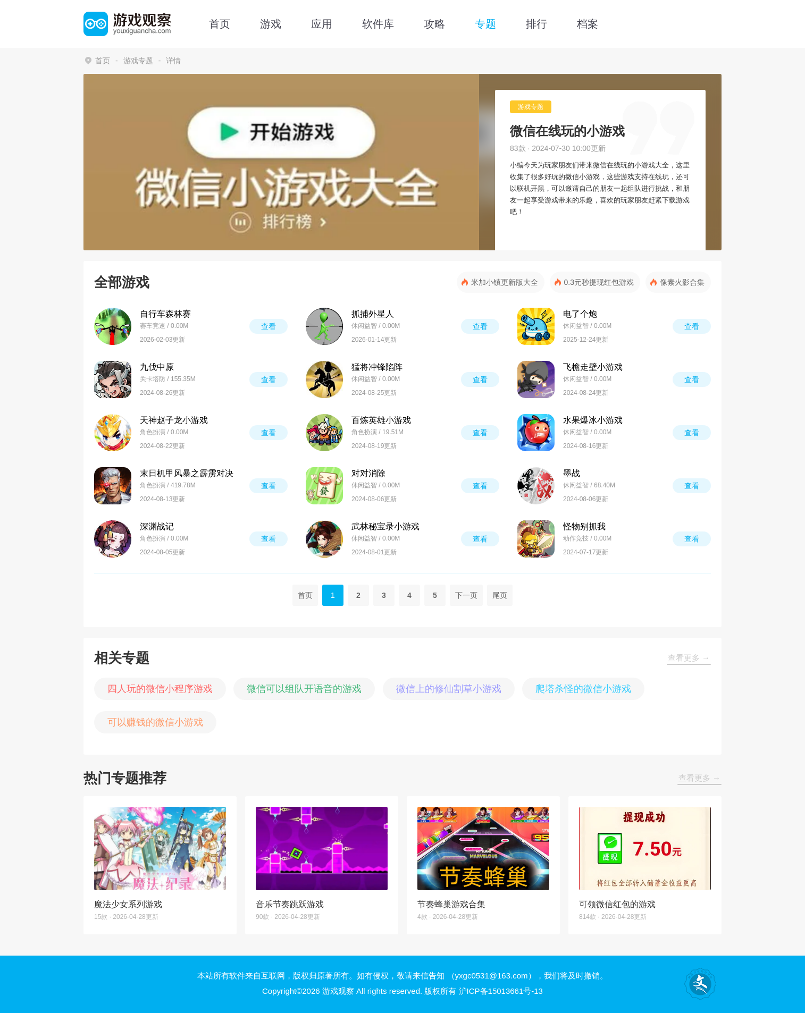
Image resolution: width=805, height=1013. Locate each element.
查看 (268, 326)
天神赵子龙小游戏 (174, 420)
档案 (587, 24)
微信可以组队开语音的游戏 (304, 688)
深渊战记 (157, 526)
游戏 (270, 24)
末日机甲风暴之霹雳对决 (186, 473)
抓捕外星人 (372, 313)
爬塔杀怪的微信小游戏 (583, 688)
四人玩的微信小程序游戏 (160, 688)
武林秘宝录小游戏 (385, 526)
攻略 (434, 24)
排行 (536, 24)
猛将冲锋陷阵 (376, 367)
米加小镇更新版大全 (504, 282)
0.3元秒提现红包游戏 (599, 282)
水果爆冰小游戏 (593, 420)
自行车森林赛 (165, 313)
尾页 (499, 595)
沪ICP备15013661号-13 (501, 990)
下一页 (466, 595)
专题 (485, 24)
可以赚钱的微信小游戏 (155, 722)
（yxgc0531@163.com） (491, 975)
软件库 (378, 24)
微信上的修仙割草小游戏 (448, 688)
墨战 (571, 473)
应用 (321, 24)
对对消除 (368, 473)
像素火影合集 (682, 282)
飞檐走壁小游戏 (593, 367)
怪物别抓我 (584, 526)
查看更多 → (689, 657)
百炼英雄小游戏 (381, 420)
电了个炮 (580, 313)
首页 (219, 24)
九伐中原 (157, 367)
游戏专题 (138, 60)
